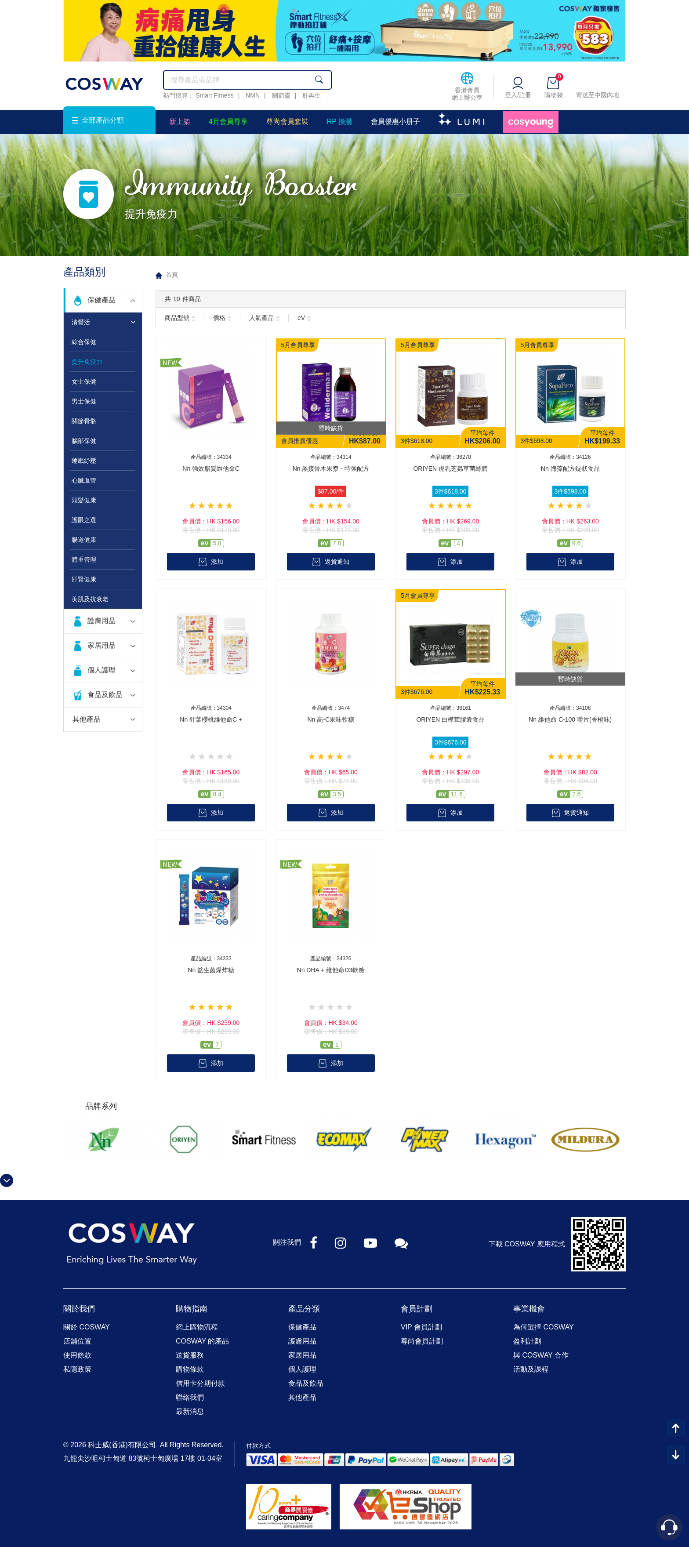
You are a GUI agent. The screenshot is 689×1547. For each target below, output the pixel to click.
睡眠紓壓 (84, 460)
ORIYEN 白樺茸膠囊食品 (450, 719)
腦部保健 (84, 440)
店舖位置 (77, 1341)
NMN (253, 95)
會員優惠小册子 (395, 121)
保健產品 (101, 300)
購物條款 (190, 1369)
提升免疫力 (87, 361)
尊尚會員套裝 (287, 121)
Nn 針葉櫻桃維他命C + (211, 719)
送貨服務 (190, 1355)
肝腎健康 (84, 579)
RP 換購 (339, 121)
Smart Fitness (214, 95)
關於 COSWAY (86, 1327)
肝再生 (311, 95)
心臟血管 (84, 480)
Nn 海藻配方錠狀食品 (570, 468)
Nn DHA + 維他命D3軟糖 (331, 969)
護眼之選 (84, 519)
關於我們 (79, 1308)
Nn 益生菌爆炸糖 (211, 969)
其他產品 (87, 719)
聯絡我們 (190, 1397)
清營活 (81, 322)
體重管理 (84, 559)
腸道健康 (84, 539)
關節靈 (281, 95)
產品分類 (304, 1308)
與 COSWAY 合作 (541, 1355)
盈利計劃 (527, 1341)
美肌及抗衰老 (90, 599)
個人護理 (101, 670)
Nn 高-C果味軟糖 (330, 719)
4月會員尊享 (228, 121)
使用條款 (77, 1355)
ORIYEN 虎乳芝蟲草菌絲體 (450, 468)
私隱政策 (77, 1369)
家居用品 (101, 645)
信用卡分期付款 (200, 1383)
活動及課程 (530, 1369)
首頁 (172, 274)
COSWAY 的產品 (202, 1341)
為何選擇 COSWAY (543, 1327)
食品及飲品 (105, 694)
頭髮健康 (84, 500)
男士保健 (84, 401)
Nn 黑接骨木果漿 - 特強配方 (331, 468)
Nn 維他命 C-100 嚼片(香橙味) (570, 719)
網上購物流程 (197, 1327)
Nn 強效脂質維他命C (210, 468)
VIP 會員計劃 (421, 1327)
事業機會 (529, 1308)
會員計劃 (416, 1308)
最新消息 (190, 1411)
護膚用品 (101, 621)
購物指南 (191, 1308)
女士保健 (84, 381)
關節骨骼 (84, 421)
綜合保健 (84, 341)
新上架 (179, 121)
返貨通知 (337, 561)
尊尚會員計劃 (422, 1341)
